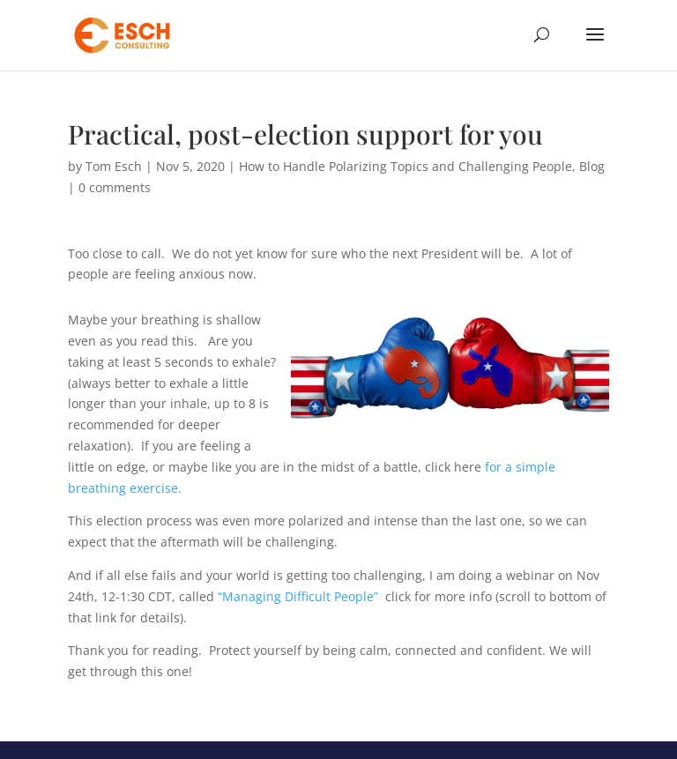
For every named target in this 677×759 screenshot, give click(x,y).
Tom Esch (114, 166)
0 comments (114, 187)
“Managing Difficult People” (298, 596)
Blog (592, 166)
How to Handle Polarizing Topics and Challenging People (405, 166)
